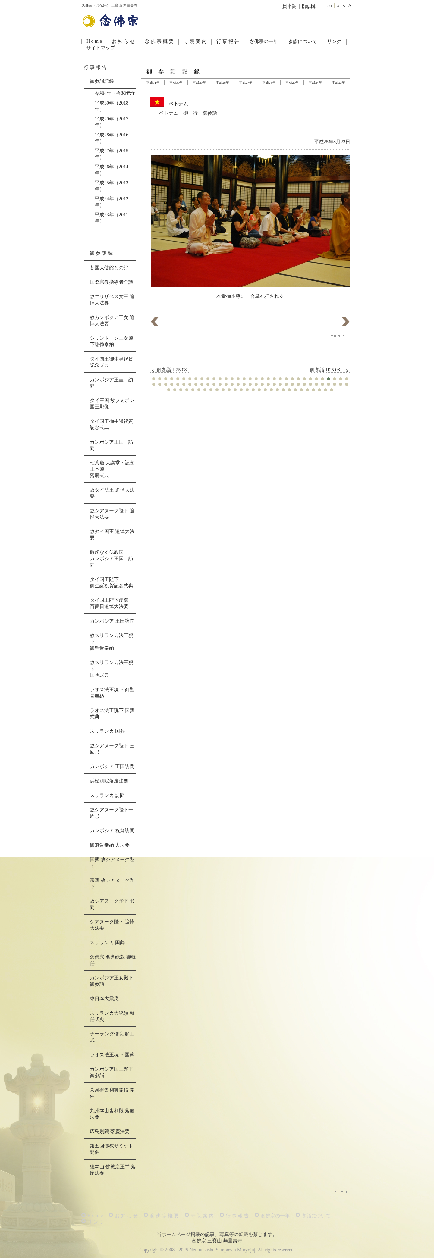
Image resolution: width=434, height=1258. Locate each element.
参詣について (302, 41)
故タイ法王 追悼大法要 (112, 493)
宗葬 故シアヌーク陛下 (112, 883)
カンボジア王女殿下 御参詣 (111, 981)
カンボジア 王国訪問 (112, 620)
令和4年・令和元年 (115, 93)
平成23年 (338, 82)
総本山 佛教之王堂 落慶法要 (113, 1169)
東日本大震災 (104, 998)
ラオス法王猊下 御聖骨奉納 (112, 692)
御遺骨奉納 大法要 (110, 845)
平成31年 (152, 82)
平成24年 (315, 82)
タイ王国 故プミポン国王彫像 (112, 403)
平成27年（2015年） (111, 154)
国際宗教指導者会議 (111, 282)
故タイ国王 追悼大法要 (112, 534)
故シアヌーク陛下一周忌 (111, 813)
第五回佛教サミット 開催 (111, 1149)
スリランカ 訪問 (107, 795)
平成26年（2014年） (111, 170)
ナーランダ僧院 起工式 (112, 1037)
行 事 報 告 (227, 41)
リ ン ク (95, 1222)
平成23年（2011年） (111, 217)
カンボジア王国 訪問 (111, 445)
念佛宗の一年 (263, 41)
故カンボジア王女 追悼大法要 (112, 320)
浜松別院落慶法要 (109, 780)
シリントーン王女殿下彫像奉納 (111, 341)
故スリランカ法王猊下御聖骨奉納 (111, 642)
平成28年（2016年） (111, 138)
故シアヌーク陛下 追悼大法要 (112, 514)
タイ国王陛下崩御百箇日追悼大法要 (109, 603)
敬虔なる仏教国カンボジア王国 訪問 (111, 558)
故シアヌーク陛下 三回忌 (112, 748)
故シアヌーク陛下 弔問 (112, 904)
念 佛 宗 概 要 (159, 41)
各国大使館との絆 (109, 267)
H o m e (94, 41)
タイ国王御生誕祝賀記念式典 (111, 362)
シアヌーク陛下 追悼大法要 (112, 925)
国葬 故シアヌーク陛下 (112, 862)
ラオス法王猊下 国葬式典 (112, 713)
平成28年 (222, 82)
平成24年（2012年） (111, 202)
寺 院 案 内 (195, 41)
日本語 (289, 5)
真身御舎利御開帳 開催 (112, 1093)
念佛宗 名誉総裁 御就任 (113, 960)
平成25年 (292, 82)
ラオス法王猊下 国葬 (112, 1054)
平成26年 (268, 82)
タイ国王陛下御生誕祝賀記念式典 (111, 582)
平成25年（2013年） (111, 186)
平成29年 (199, 82)
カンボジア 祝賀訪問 (112, 830)
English (309, 5)
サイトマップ (100, 47)
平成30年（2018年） (111, 106)
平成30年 (176, 82)
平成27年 (245, 82)
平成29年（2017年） (111, 122)
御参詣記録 (102, 81)
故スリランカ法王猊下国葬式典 (111, 669)
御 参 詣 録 (101, 253)
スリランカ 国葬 (107, 731)
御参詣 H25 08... (170, 370)
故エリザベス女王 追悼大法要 (112, 299)
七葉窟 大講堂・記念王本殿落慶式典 (112, 469)
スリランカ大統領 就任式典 (112, 1016)
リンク (334, 41)
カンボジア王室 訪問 (111, 383)
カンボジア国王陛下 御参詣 (111, 1072)
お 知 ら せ (123, 41)
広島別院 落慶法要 (110, 1131)
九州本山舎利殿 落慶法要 (112, 1113)
